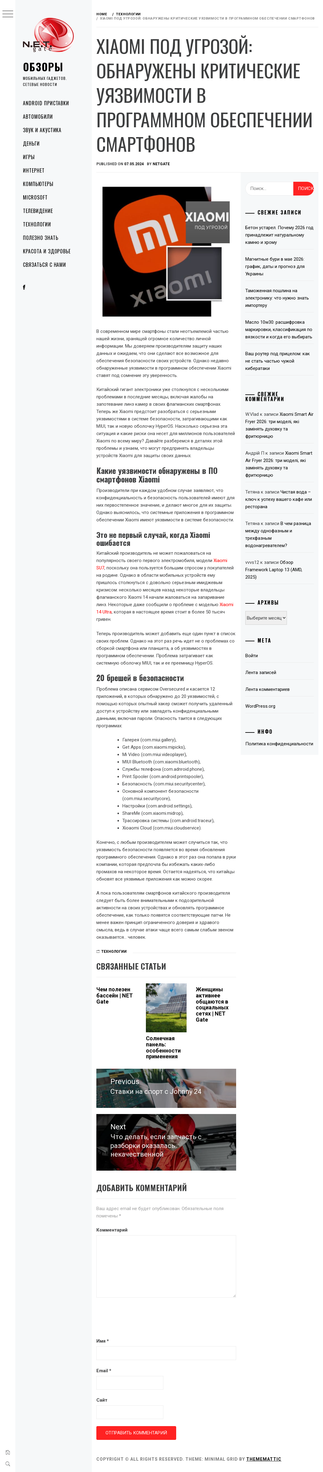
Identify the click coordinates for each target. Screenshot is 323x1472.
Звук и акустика (42, 130)
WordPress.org (260, 706)
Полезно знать (40, 237)
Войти (251, 655)
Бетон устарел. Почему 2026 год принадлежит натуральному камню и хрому (279, 235)
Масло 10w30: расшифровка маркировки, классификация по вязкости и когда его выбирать (278, 329)
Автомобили (38, 116)
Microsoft (35, 197)
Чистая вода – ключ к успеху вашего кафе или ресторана (278, 499)
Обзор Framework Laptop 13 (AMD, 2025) (273, 570)
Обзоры (43, 66)
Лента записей (260, 672)
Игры (29, 157)
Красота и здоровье (47, 251)
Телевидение (38, 210)
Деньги (31, 143)
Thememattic (263, 1459)
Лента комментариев (267, 689)
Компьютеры (38, 184)
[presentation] (142, 1319)
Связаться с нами (44, 264)
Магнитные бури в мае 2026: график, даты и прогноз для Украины (275, 266)
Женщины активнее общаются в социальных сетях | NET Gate (212, 1004)
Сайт (101, 1400)
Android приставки (46, 103)
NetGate (161, 164)
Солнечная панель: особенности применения (163, 1047)
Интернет (34, 170)
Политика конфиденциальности (279, 744)
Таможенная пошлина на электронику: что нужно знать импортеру (277, 298)
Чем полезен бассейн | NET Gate (114, 995)
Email (103, 1370)
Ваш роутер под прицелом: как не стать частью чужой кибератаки (277, 361)
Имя (102, 1341)
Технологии (37, 224)
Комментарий (112, 1230)
